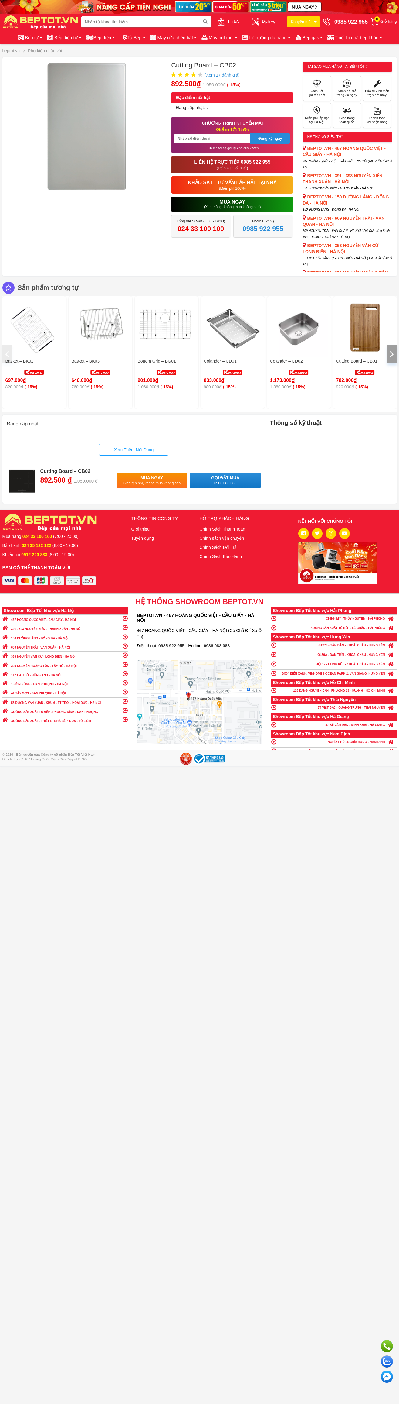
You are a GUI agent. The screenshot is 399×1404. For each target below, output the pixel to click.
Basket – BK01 (19, 361)
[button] (354, 37)
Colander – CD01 (220, 361)
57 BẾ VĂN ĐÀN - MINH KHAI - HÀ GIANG (334, 724)
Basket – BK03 (86, 361)
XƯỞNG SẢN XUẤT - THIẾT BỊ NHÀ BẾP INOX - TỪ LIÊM (65, 719)
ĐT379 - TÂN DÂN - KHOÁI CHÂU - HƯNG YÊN (334, 645)
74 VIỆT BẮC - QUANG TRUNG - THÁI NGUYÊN (334, 707)
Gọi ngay (387, 1346)
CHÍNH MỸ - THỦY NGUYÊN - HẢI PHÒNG (334, 618)
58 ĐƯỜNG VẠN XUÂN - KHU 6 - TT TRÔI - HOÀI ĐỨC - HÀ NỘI (65, 701)
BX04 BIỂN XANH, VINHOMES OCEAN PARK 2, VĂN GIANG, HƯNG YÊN (334, 673)
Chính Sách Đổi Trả (218, 547)
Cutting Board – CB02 (65, 471)
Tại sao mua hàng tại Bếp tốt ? (337, 66)
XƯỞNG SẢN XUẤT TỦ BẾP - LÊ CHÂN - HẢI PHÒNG (334, 627)
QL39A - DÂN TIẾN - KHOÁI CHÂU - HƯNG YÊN (334, 654)
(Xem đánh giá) (222, 75)
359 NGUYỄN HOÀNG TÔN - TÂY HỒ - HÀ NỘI (65, 664)
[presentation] (7, 354)
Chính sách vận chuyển (222, 538)
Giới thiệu (140, 529)
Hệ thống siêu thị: (325, 137)
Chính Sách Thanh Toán (222, 529)
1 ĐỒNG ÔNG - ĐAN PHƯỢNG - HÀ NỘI (65, 682)
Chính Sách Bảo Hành (221, 556)
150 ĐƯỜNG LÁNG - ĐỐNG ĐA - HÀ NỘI (65, 636)
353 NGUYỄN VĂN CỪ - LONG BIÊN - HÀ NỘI (65, 655)
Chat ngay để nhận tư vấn (387, 1377)
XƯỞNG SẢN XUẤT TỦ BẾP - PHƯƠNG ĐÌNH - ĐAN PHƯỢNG (65, 710)
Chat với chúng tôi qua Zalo (387, 1361)
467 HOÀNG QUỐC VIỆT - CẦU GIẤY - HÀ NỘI (65, 618)
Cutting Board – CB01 (356, 361)
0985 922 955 (172, 645)
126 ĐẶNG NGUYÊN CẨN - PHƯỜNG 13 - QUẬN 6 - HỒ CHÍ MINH (334, 690)
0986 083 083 (217, 645)
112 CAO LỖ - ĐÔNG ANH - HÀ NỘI (65, 673)
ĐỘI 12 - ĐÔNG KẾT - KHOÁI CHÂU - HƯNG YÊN (334, 663)
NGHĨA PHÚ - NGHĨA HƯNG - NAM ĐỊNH (334, 741)
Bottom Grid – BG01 (157, 361)
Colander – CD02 (286, 361)
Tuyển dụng (142, 538)
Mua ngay (151, 480)
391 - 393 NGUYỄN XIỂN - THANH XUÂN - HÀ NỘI (65, 627)
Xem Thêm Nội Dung (134, 449)
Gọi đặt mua (225, 480)
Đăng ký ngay (270, 138)
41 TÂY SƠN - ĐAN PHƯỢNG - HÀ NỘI (65, 691)
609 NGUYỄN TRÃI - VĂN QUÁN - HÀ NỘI (65, 645)
